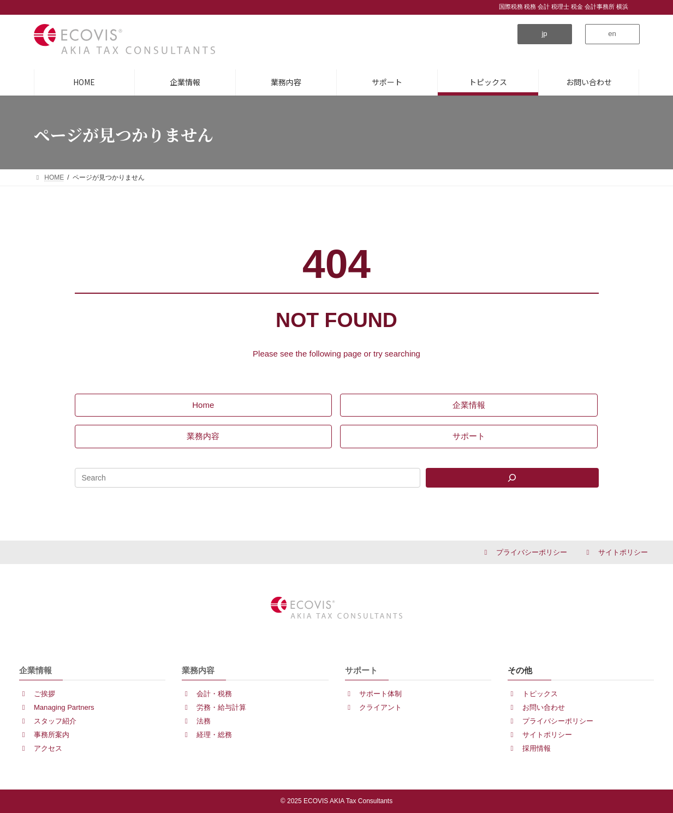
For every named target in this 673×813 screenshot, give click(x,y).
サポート (361, 670)
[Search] (512, 478)
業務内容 (198, 670)
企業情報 (35, 670)
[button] (544, 34)
